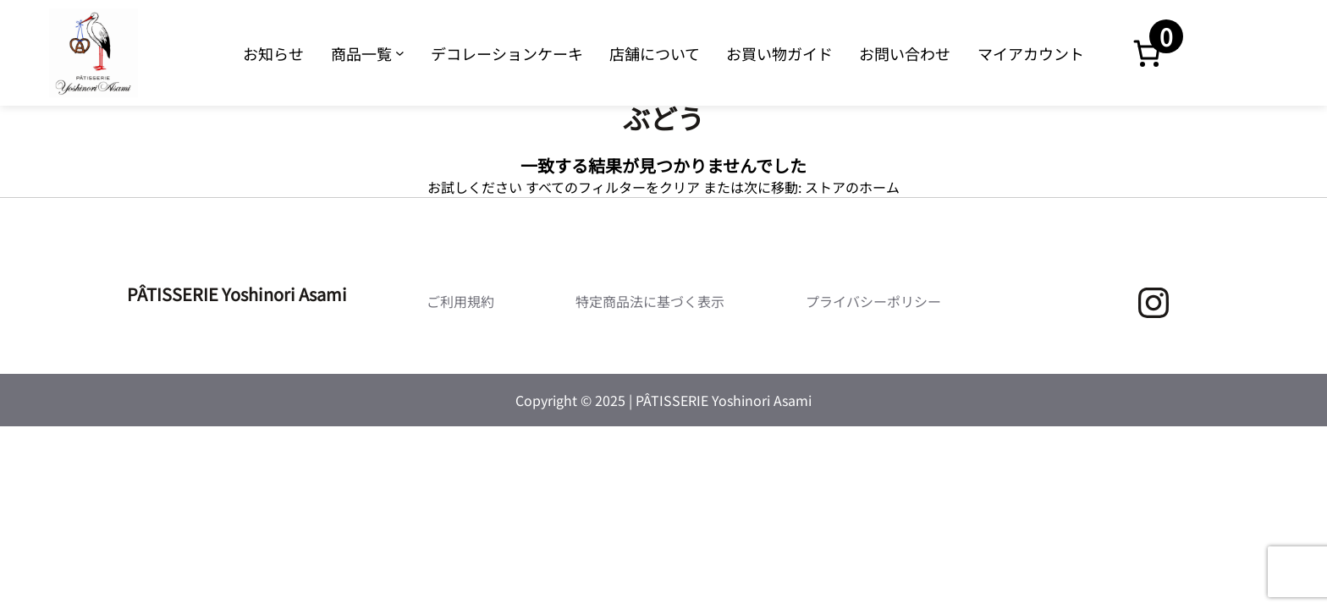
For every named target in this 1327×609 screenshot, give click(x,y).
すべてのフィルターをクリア (613, 187)
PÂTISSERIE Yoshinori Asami (237, 294)
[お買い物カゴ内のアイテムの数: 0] (1147, 53)
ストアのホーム (852, 187)
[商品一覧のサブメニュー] (400, 53)
